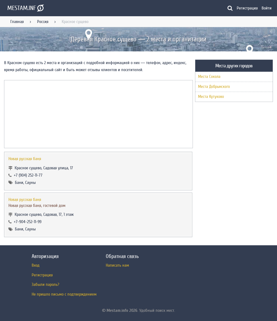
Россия (42, 21)
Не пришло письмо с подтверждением (64, 294)
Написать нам (117, 265)
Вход (35, 265)
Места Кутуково (211, 96)
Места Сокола (209, 76)
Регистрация (247, 8)
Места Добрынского (214, 86)
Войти (267, 8)
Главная (17, 21)
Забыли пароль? (45, 284)
